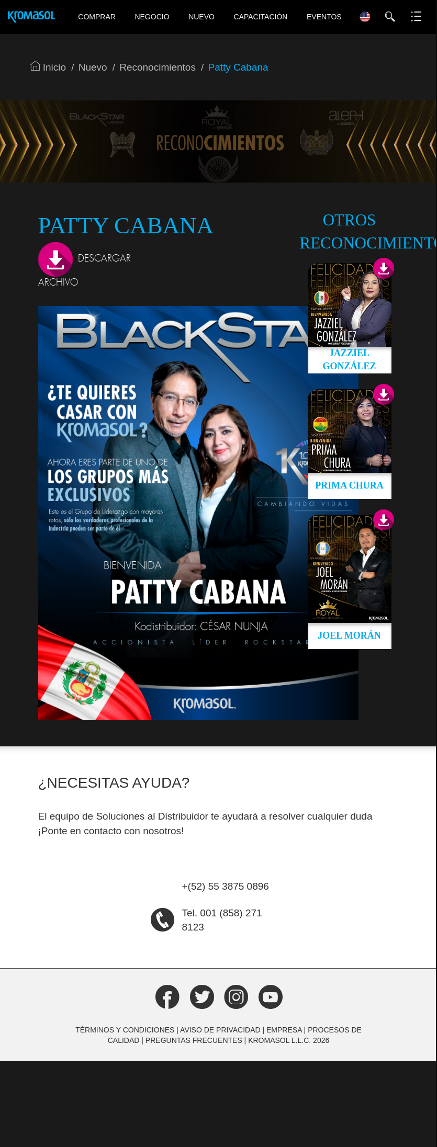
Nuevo (201, 17)
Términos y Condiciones (124, 1030)
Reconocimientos (157, 67)
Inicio (48, 67)
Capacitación (261, 17)
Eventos (324, 17)
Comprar (97, 17)
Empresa (284, 1030)
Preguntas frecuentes (193, 1040)
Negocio (152, 17)
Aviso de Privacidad (220, 1030)
